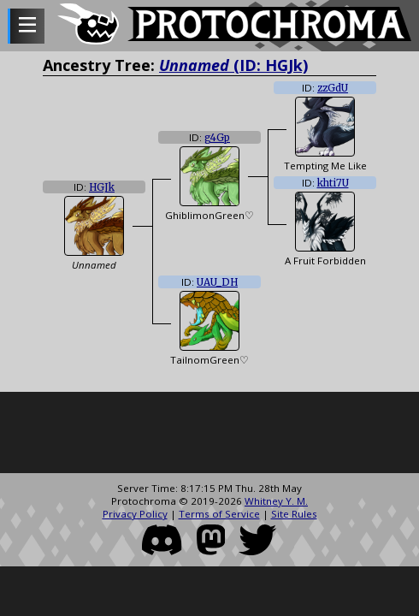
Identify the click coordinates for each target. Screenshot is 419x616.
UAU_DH (217, 282)
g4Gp (217, 138)
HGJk (102, 187)
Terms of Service (219, 513)
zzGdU (332, 88)
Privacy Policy (135, 513)
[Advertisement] (209, 434)
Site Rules (294, 513)
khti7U (333, 183)
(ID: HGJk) (233, 65)
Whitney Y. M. (276, 501)
